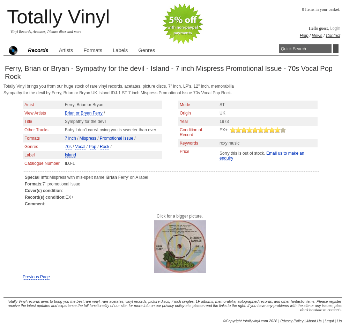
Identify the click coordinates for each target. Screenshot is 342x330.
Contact (333, 35)
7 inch (70, 138)
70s (68, 146)
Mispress (88, 138)
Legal (329, 321)
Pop (92, 146)
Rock (104, 146)
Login (335, 28)
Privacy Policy (291, 321)
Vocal (80, 146)
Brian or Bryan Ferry (84, 113)
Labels (120, 50)
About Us (314, 321)
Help (304, 35)
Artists (66, 50)
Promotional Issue (116, 138)
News (317, 35)
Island (70, 155)
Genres (146, 50)
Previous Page (36, 276)
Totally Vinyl (58, 17)
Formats (92, 50)
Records (38, 50)
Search (336, 48)
